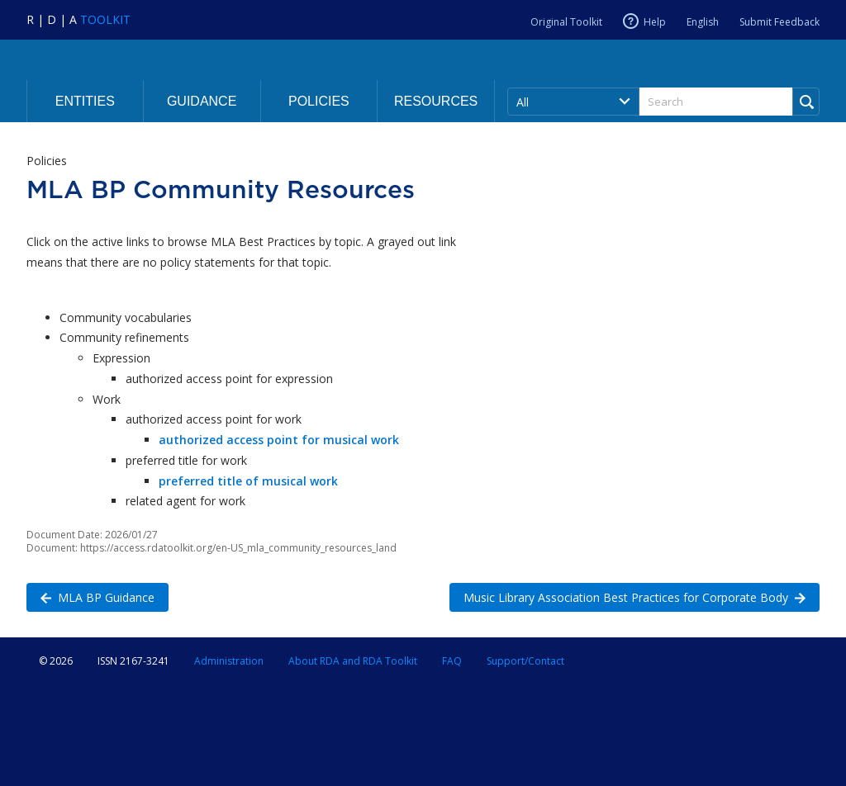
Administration (229, 661)
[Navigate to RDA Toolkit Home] (78, 19)
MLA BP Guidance (90, 596)
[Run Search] (806, 102)
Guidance (201, 101)
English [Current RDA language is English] (703, 22)
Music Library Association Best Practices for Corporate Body (627, 596)
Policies (318, 101)
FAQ (452, 661)
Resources (436, 101)
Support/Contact (525, 661)
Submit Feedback (779, 22)
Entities (85, 101)
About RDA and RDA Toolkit (352, 661)
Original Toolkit (566, 22)
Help (655, 21)
